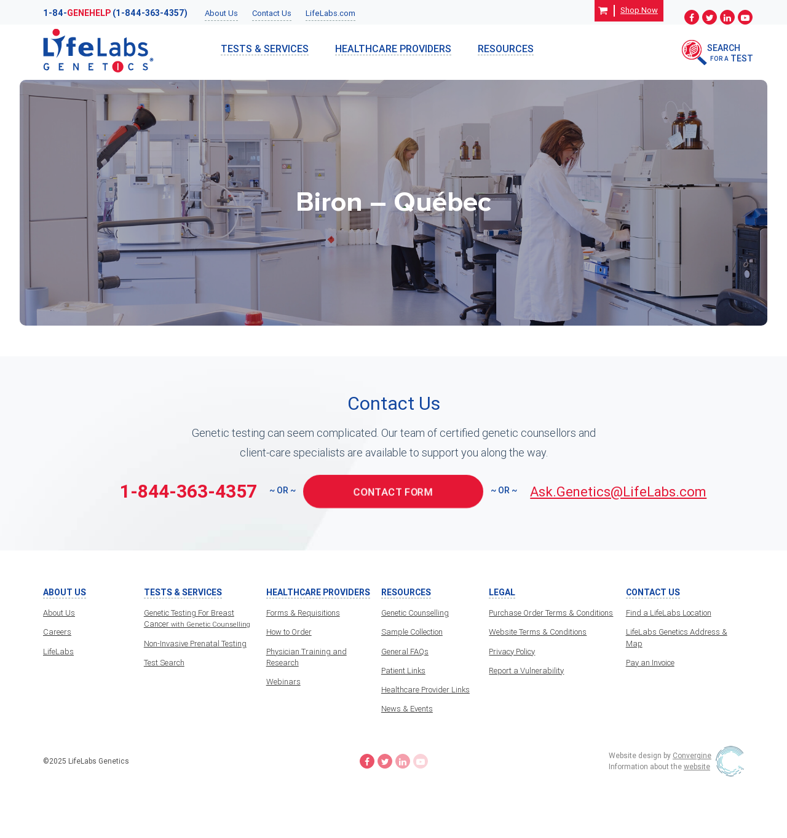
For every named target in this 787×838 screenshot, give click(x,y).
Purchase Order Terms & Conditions (551, 613)
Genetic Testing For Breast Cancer (197, 618)
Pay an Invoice (650, 662)
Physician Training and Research (306, 657)
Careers (57, 632)
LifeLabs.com (330, 13)
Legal (502, 592)
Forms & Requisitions (303, 613)
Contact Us (271, 13)
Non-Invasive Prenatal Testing (195, 643)
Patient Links (403, 670)
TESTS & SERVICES (265, 48)
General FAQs (405, 651)
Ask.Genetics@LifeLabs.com (618, 492)
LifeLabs (58, 651)
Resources (506, 48)
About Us (221, 13)
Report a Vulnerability (526, 670)
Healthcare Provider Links (425, 689)
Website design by (660, 755)
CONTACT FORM (393, 491)
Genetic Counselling (415, 613)
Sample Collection (412, 632)
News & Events (407, 708)
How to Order (289, 632)
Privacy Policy (512, 651)
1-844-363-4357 (188, 491)
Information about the (659, 766)
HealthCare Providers (393, 48)
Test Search (164, 662)
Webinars (283, 681)
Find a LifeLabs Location (668, 613)
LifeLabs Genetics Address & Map (676, 637)
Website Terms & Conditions (538, 632)
